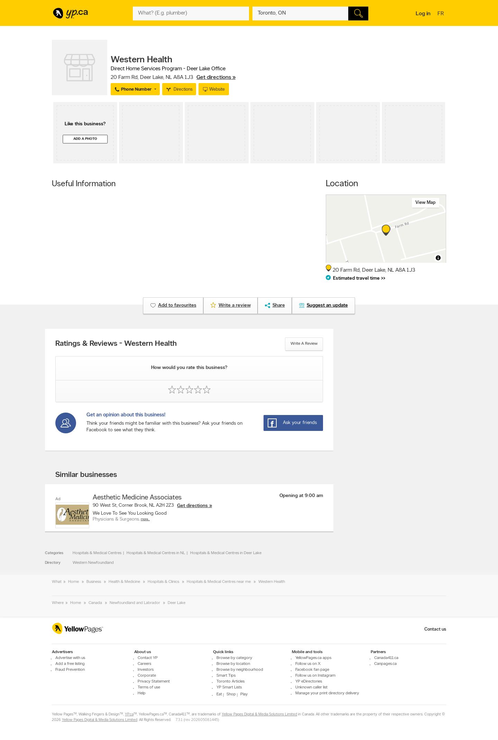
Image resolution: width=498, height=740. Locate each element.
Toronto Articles (230, 681)
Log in (423, 14)
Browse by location (233, 664)
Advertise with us (70, 658)
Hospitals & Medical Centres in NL (156, 553)
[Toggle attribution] (438, 258)
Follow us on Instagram (315, 676)
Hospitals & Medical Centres (97, 553)
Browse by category (234, 658)
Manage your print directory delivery (327, 693)
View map (425, 202)
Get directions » (216, 77)
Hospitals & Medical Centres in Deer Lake (225, 553)
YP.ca (129, 714)
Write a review (303, 344)
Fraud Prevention (70, 670)
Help (142, 693)
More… (145, 519)
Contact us (435, 629)
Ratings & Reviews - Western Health (116, 344)
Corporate (147, 676)
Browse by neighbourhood (239, 670)
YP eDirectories (308, 681)
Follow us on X (308, 664)
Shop (231, 694)
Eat (219, 694)
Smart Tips (226, 676)
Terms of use (149, 687)
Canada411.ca (386, 658)
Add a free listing (70, 664)
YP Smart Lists (229, 687)
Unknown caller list (311, 687)
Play (244, 694)
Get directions (192, 505)
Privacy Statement (154, 681)
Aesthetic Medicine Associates (137, 497)
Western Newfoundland (93, 563)
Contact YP (148, 658)
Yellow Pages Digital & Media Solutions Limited (259, 714)
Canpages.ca (385, 664)
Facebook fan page (312, 670)
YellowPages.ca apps (313, 658)
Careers (144, 664)
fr (441, 14)
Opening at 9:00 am (301, 495)
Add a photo (85, 139)
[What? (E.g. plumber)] (191, 13)
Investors (146, 670)
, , (173, 77)
